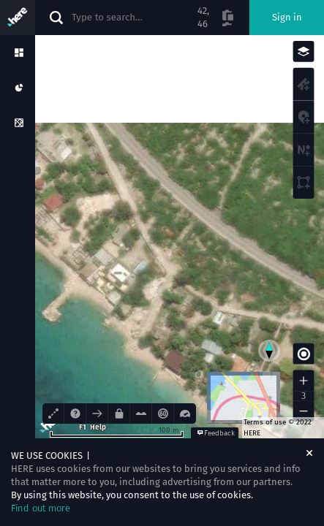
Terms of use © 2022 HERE (278, 427)
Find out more (40, 508)
